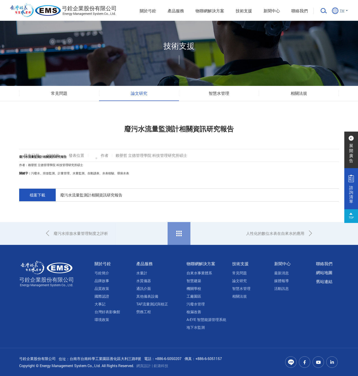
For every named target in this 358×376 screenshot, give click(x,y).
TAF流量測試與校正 (152, 304)
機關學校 (194, 288)
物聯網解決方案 (209, 10)
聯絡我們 (299, 10)
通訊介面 (143, 288)
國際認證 (102, 296)
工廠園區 (194, 296)
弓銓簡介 (102, 272)
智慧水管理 (219, 93)
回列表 (179, 233)
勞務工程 (143, 311)
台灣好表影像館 (107, 311)
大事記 (100, 304)
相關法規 (299, 93)
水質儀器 (143, 280)
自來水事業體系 (199, 272)
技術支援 (244, 10)
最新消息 (281, 272)
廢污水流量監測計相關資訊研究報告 (91, 195)
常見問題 (59, 93)
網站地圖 (324, 272)
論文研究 (139, 93)
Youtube (318, 362)
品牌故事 (102, 280)
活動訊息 (281, 288)
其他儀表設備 (147, 296)
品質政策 (102, 288)
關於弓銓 (148, 10)
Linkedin (332, 362)
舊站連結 (324, 281)
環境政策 (102, 319)
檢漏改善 (194, 311)
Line (291, 362)
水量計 (141, 272)
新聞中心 (271, 10)
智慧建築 (194, 280)
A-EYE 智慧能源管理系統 (206, 319)
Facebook (304, 362)
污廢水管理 (196, 304)
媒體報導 (281, 280)
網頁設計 (143, 365)
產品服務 (176, 10)
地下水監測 (196, 327)
